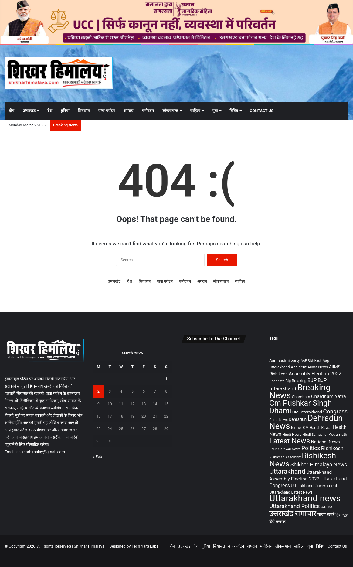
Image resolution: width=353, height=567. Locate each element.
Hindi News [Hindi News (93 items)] (291, 434)
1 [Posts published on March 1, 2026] (166, 379)
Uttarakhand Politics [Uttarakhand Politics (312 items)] (294, 506)
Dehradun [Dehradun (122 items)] (298, 419)
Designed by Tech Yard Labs (133, 546)
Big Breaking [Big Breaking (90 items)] (296, 381)
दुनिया (65, 110)
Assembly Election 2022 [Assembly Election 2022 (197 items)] (315, 374)
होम (11, 110)
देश (49, 110)
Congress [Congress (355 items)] (335, 411)
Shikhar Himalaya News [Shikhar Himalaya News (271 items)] (318, 465)
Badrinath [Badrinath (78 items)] (276, 381)
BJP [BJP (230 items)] (312, 380)
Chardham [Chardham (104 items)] (301, 397)
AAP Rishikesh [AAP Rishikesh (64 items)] (311, 361)
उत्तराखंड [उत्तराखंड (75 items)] (326, 507)
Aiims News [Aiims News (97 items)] (317, 367)
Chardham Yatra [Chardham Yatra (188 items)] (328, 396)
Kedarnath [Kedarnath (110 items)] (337, 434)
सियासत (84, 110)
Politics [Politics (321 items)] (310, 448)
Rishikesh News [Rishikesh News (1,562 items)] (302, 459)
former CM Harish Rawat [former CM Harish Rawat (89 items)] (311, 427)
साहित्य (195, 110)
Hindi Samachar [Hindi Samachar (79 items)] (315, 434)
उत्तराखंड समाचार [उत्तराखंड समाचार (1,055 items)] (292, 513)
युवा (215, 110)
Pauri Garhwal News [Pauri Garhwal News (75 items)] (284, 449)
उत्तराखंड (29, 110)
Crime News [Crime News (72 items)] (278, 420)
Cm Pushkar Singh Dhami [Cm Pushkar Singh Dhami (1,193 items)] (300, 407)
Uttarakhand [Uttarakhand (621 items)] (287, 471)
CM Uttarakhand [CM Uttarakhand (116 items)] (307, 411)
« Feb (97, 456)
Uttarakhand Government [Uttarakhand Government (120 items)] (314, 485)
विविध (233, 110)
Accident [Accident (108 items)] (299, 367)
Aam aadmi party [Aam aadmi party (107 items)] (284, 360)
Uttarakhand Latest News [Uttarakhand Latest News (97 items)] (291, 492)
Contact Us (261, 110)
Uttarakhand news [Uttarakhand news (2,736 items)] (305, 498)
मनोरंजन (148, 110)
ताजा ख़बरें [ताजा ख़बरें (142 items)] (326, 514)
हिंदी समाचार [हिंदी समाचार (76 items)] (277, 521)
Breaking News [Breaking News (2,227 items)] (300, 391)
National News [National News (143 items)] (325, 442)
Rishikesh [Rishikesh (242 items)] (332, 448)
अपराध (128, 110)
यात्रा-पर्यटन (106, 110)
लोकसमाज (170, 110)
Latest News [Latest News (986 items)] (289, 441)
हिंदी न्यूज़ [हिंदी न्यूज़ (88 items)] (341, 515)
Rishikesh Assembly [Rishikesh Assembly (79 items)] (285, 457)
